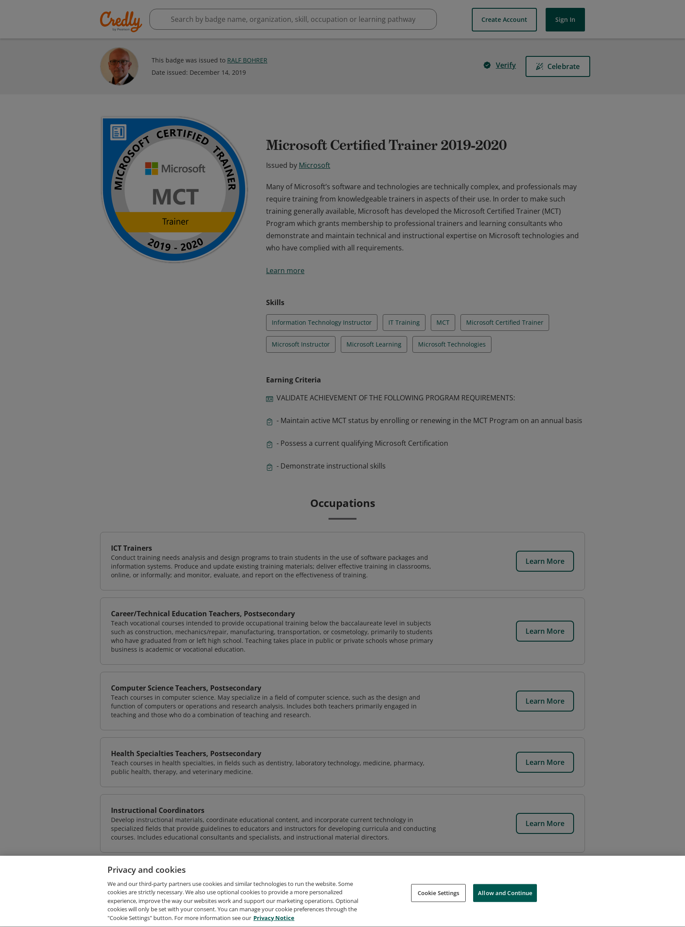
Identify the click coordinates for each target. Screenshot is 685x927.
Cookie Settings (439, 896)
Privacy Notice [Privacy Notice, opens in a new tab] (273, 921)
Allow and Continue (505, 896)
